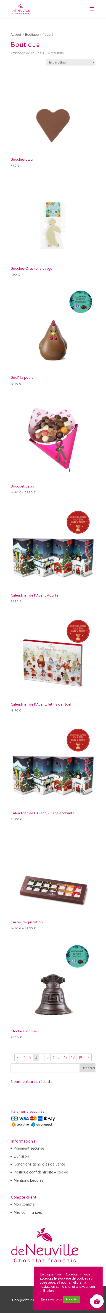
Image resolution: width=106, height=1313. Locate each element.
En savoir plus (51, 1299)
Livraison (21, 1156)
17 (65, 1057)
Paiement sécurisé (29, 1148)
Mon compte (24, 1204)
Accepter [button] (71, 1299)
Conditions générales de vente (39, 1164)
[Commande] (70, 62)
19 (80, 1057)
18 (73, 1057)
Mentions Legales (28, 1180)
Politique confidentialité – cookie (41, 1172)
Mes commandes (28, 1212)
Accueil (16, 34)
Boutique (32, 34)
